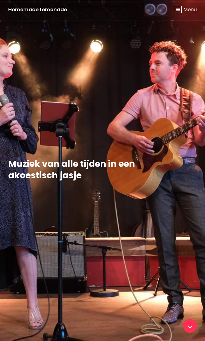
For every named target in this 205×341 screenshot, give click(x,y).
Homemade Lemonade (37, 9)
